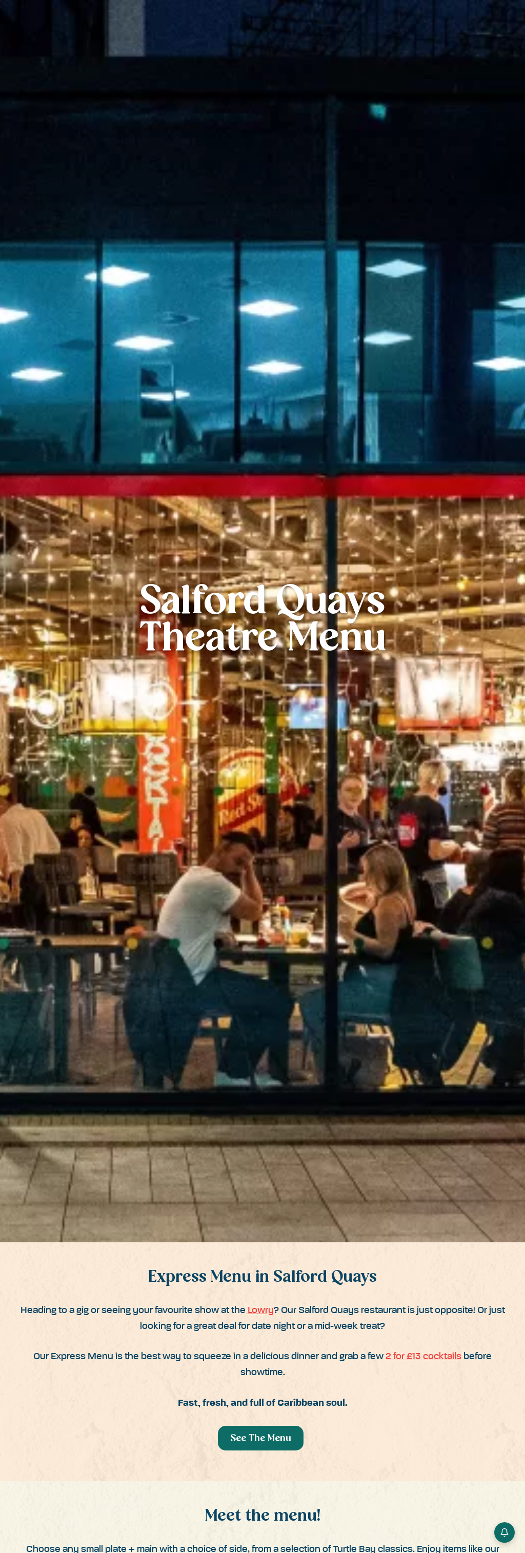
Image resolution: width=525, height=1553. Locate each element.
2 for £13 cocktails (423, 1356)
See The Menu (260, 1439)
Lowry (261, 1310)
